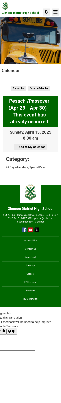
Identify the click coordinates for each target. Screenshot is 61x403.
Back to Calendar (39, 88)
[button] (25, 78)
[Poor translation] (12, 332)
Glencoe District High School (20, 13)
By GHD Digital (30, 299)
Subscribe (18, 88)
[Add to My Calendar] (30, 147)
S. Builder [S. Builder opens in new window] (39, 221)
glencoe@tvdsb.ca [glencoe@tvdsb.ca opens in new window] (43, 218)
